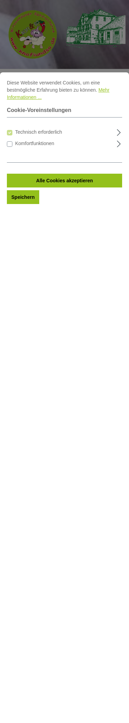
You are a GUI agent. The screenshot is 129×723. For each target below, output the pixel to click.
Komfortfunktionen (34, 161)
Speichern (23, 214)
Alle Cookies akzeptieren (64, 198)
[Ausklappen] (119, 149)
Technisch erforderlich (38, 149)
